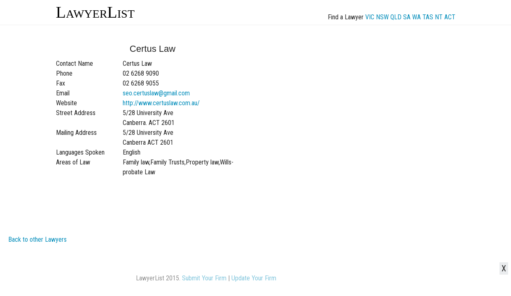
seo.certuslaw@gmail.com (156, 93)
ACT (449, 17)
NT (439, 17)
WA (416, 17)
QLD (395, 17)
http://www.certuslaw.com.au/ (161, 103)
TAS (427, 17)
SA (407, 17)
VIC (369, 17)
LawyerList (95, 12)
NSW (382, 17)
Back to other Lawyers (37, 239)
